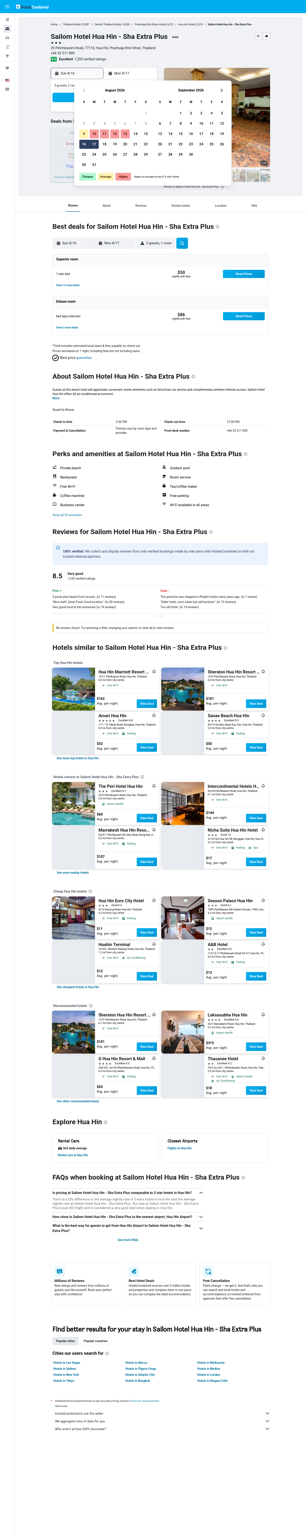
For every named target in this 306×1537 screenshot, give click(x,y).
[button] (7, 6)
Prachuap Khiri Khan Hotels (150, 24)
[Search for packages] (7, 47)
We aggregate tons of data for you (162, 1421)
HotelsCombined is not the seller (162, 1413)
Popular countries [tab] (96, 1341)
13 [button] (125, 134)
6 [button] (125, 124)
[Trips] (7, 68)
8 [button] (146, 124)
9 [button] (84, 134)
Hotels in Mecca (136, 1362)
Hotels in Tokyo (63, 1380)
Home (54, 24)
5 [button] (115, 124)
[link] (77, 758)
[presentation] (222, 186)
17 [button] (94, 144)
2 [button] (84, 124)
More (56, 398)
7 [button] (135, 124)
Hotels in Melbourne (211, 1362)
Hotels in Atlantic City (140, 1374)
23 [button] (84, 154)
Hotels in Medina (208, 1368)
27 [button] (125, 154)
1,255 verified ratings (90, 59)
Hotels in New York (66, 1374)
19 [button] (115, 144)
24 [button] (94, 154)
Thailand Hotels (72, 24)
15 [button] (146, 134)
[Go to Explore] (7, 56)
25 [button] (104, 154)
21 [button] (135, 144)
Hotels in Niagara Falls (212, 1380)
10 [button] (94, 134)
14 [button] (135, 134)
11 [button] (104, 134)
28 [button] (135, 154)
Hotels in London (208, 1374)
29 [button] (146, 154)
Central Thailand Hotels (107, 24)
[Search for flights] (7, 19)
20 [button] (125, 144)
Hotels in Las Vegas (66, 1362)
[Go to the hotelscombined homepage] (32, 7)
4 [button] (104, 124)
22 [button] (146, 144)
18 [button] (104, 144)
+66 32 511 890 (63, 53)
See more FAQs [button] (128, 1240)
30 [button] (84, 165)
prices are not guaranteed (144, 1400)
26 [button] (115, 154)
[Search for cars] (7, 37)
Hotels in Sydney (64, 1368)
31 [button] (94, 165)
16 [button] (84, 144)
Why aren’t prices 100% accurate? (162, 1428)
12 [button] (115, 134)
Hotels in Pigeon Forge (140, 1368)
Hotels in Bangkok (137, 1380)
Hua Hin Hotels (187, 24)
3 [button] (94, 124)
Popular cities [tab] (65, 1341)
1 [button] (146, 113)
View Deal (147, 703)
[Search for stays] (7, 28)
